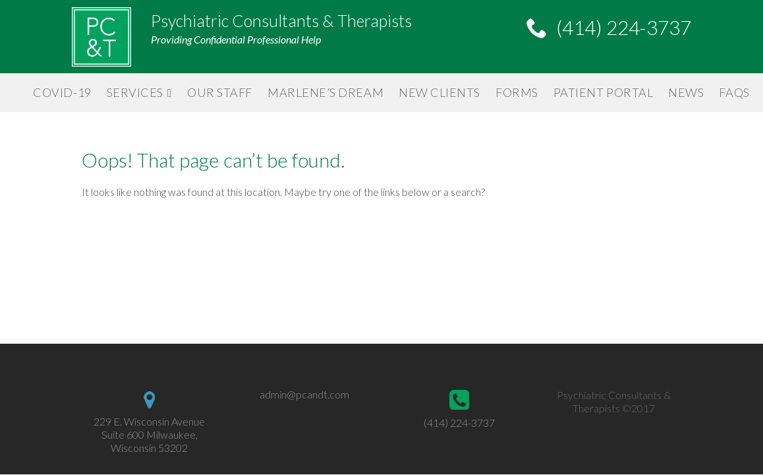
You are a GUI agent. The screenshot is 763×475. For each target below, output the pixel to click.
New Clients (439, 92)
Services (135, 92)
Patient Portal (603, 92)
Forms (516, 92)
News (686, 92)
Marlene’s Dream (325, 92)
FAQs (734, 92)
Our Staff (219, 92)
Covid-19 (62, 92)
